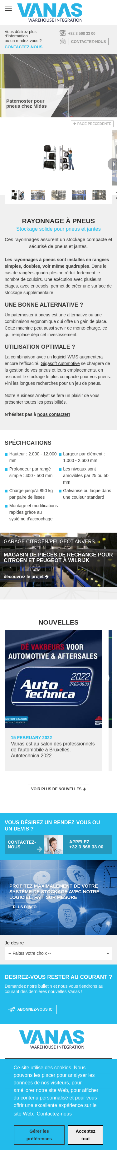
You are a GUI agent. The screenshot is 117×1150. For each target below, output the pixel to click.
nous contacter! (53, 414)
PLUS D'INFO (25, 907)
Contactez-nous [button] (54, 1113)
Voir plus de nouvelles (56, 789)
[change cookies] (39, 1135)
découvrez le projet (24, 576)
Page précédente (94, 124)
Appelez (88, 844)
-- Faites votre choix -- (58, 953)
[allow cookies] (85, 1135)
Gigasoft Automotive (60, 363)
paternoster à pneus (31, 314)
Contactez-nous (88, 42)
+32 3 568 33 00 (81, 33)
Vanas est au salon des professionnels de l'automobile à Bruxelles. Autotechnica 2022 (53, 749)
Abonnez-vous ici (31, 1010)
